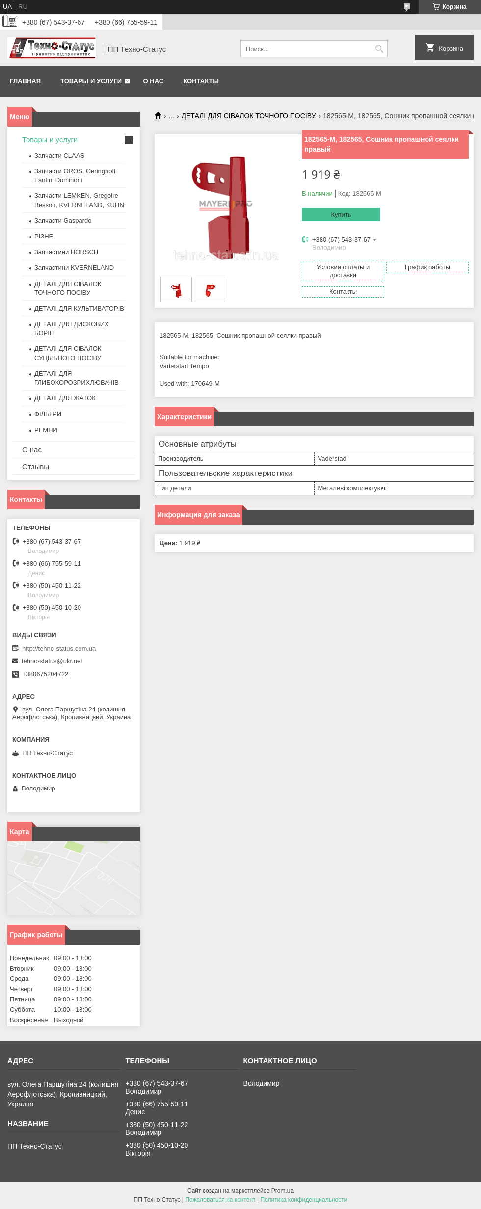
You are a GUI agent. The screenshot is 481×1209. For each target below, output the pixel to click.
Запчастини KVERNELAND (74, 267)
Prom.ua (282, 1190)
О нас (153, 81)
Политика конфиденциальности (303, 1199)
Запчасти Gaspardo (63, 220)
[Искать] (379, 48)
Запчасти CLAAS (59, 155)
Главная (25, 81)
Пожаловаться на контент (220, 1199)
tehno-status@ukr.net (52, 661)
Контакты (201, 81)
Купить (341, 214)
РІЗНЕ (43, 236)
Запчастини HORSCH (66, 252)
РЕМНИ (45, 430)
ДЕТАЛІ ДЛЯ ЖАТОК (65, 398)
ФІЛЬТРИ (47, 414)
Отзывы (35, 466)
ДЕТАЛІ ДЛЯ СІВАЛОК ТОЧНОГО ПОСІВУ (249, 116)
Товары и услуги (91, 81)
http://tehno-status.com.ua (59, 648)
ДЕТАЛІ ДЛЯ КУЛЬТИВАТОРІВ (79, 308)
